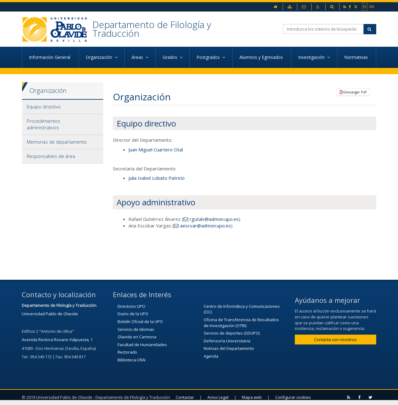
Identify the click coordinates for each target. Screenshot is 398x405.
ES (365, 6)
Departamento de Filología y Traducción (151, 29)
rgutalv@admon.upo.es (214, 219)
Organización (48, 90)
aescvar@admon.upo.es (205, 225)
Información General (50, 57)
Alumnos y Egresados (261, 57)
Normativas (356, 57)
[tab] (62, 107)
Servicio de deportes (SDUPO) (232, 333)
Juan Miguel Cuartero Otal (155, 149)
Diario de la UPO (133, 314)
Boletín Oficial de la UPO (140, 321)
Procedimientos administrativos (43, 124)
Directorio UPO (131, 306)
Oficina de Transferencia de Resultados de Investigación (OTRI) (241, 322)
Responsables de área (51, 156)
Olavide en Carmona (137, 337)
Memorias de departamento (57, 142)
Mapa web (252, 397)
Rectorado (127, 352)
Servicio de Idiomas (136, 329)
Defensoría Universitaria (227, 341)
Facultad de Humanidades (142, 344)
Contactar (185, 397)
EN (371, 6)
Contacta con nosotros (335, 339)
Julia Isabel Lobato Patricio (156, 178)
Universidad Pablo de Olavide (50, 314)
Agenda (211, 356)
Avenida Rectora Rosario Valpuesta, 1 (57, 339)
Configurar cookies (293, 397)
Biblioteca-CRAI (132, 360)
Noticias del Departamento (229, 348)
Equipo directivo (44, 106)
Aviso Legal (218, 397)
